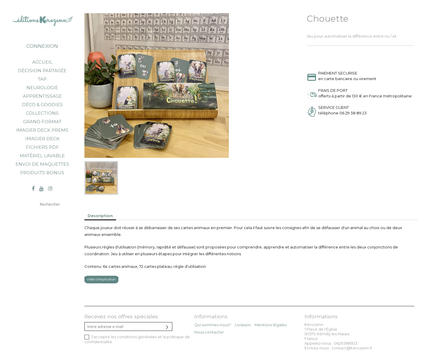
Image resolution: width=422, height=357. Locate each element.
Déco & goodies (42, 104)
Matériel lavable (42, 155)
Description (100, 215)
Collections (42, 113)
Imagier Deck (42, 138)
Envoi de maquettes (42, 164)
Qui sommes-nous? (212, 324)
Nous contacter (209, 332)
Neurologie (42, 87)
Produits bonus (42, 172)
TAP (42, 79)
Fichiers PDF (42, 147)
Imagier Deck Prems (42, 130)
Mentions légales (271, 324)
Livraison (243, 324)
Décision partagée (42, 70)
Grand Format (42, 121)
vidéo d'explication (101, 279)
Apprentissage (42, 96)
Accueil (42, 62)
